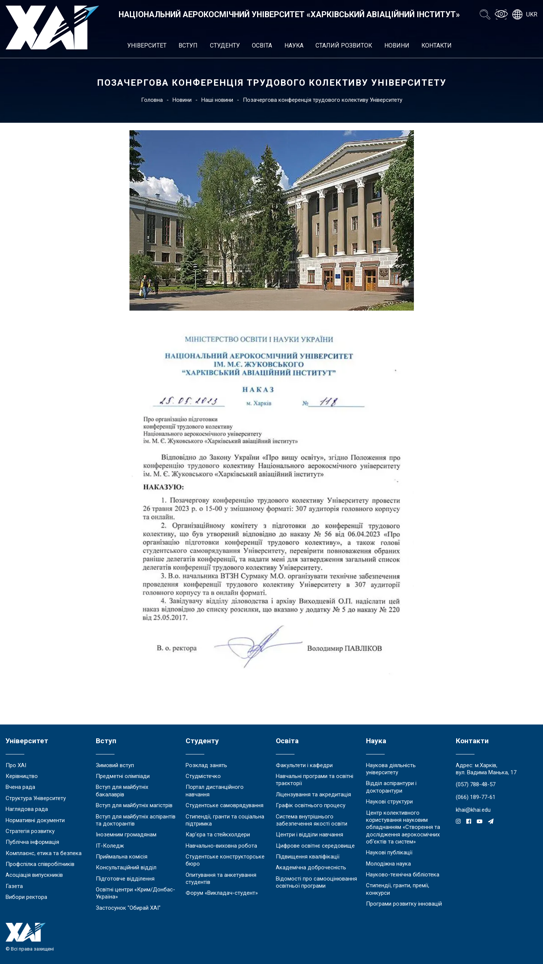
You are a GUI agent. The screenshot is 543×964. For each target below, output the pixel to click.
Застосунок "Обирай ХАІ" (128, 907)
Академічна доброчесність (311, 867)
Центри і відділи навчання (309, 834)
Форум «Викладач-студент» (222, 893)
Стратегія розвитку (30, 831)
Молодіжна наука (388, 863)
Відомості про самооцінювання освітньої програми (316, 882)
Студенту (225, 45)
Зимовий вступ (115, 765)
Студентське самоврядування (224, 805)
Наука (293, 45)
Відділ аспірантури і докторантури (391, 787)
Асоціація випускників (34, 875)
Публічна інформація (32, 842)
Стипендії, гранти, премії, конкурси (397, 889)
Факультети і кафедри (304, 765)
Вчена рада (20, 787)
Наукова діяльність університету (391, 769)
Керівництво (22, 776)
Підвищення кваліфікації (307, 856)
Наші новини (217, 100)
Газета (14, 886)
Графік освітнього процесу (310, 805)
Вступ (188, 45)
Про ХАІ (16, 765)
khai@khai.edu (473, 809)
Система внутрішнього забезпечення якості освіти (311, 820)
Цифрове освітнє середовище (315, 845)
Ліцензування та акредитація (313, 794)
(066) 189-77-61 (475, 797)
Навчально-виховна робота (221, 845)
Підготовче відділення (125, 878)
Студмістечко (203, 776)
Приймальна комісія (121, 856)
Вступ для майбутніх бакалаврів (122, 790)
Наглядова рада (27, 809)
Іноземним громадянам (126, 834)
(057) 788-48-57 (475, 784)
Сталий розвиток (343, 45)
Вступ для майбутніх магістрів (134, 805)
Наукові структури (389, 801)
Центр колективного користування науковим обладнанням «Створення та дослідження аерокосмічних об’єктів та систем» (403, 827)
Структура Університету (36, 798)
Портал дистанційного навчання (215, 790)
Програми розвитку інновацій (404, 903)
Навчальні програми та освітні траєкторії (314, 780)
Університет (147, 45)
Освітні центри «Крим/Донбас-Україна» (135, 893)
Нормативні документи (35, 820)
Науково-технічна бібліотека (402, 874)
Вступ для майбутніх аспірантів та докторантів (136, 820)
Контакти (436, 45)
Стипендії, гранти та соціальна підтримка (225, 820)
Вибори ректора (26, 897)
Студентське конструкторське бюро (225, 860)
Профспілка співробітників (40, 864)
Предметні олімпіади (123, 776)
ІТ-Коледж (110, 845)
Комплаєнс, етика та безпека (44, 853)
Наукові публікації (389, 852)
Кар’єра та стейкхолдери (218, 834)
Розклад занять (206, 765)
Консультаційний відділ (126, 867)
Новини (396, 45)
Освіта (262, 45)
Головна (152, 100)
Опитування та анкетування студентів (221, 878)
